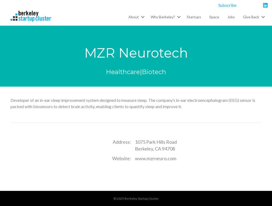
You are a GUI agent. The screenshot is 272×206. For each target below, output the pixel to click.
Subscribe (227, 5)
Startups (194, 17)
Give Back (251, 17)
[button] (142, 17)
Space (214, 17)
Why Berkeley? (163, 17)
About (133, 17)
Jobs (231, 17)
